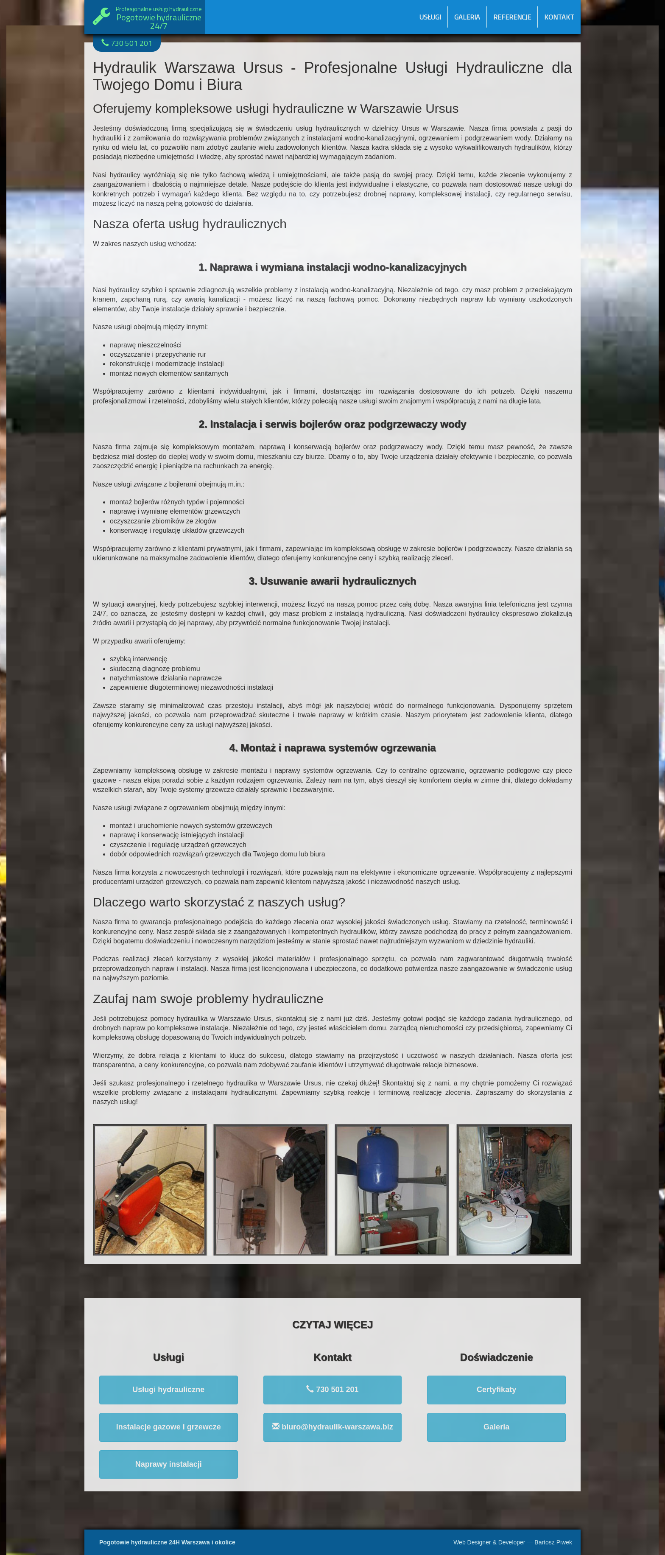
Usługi (430, 17)
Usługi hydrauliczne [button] (168, 1389)
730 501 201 (126, 43)
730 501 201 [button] (332, 1389)
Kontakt (559, 17)
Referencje (512, 17)
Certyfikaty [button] (496, 1389)
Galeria (467, 17)
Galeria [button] (496, 1427)
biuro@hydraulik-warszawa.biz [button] (332, 1426)
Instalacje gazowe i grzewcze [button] (168, 1427)
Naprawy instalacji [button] (168, 1464)
